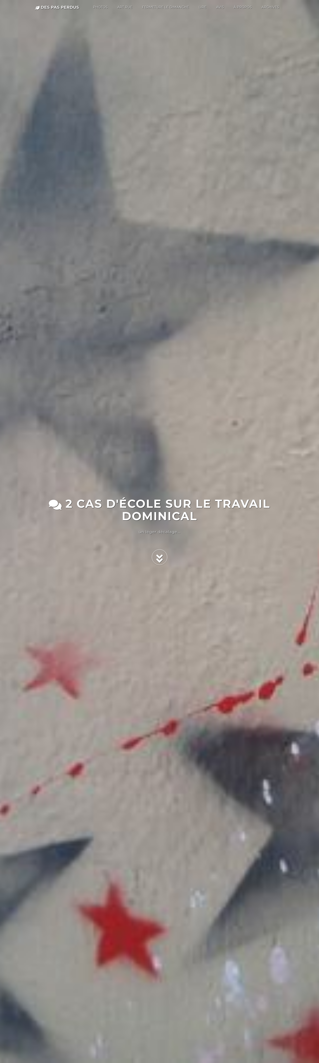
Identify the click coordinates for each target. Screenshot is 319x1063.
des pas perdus (57, 7)
